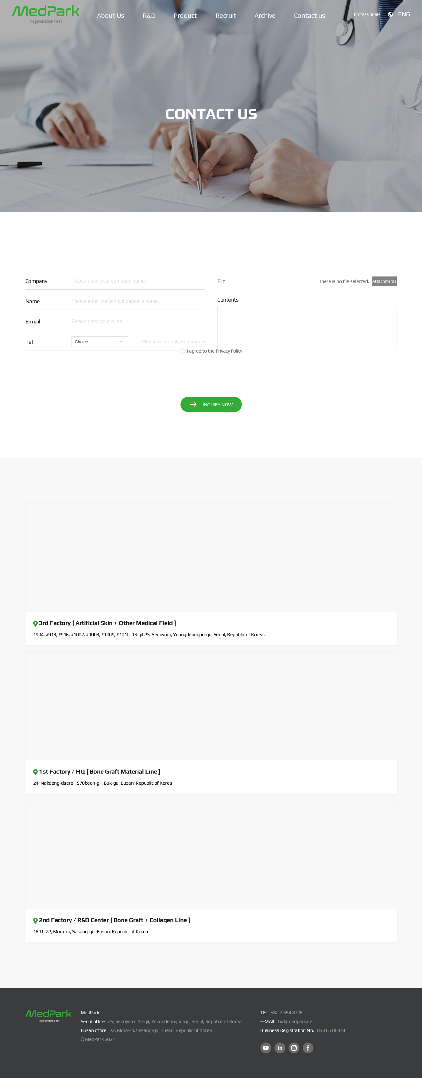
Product (185, 15)
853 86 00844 (331, 1030)
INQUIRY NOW (211, 405)
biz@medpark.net (296, 1021)
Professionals (368, 15)
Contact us (309, 15)
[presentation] (211, 372)
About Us (110, 15)
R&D (149, 15)
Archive (265, 15)
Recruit (225, 15)
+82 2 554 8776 (287, 1012)
